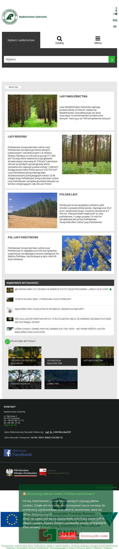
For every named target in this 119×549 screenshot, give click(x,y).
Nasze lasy (13, 87)
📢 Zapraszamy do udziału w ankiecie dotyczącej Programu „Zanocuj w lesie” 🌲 (63, 289)
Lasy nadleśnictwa (93, 360)
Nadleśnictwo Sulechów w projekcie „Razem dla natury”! (49, 308)
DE (114, 26)
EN (114, 20)
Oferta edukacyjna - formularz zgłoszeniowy (43, 299)
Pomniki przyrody (20, 383)
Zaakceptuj (67, 536)
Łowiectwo (53, 383)
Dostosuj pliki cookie (94, 536)
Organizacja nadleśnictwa (54, 362)
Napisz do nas (10, 425)
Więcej (45, 527)
